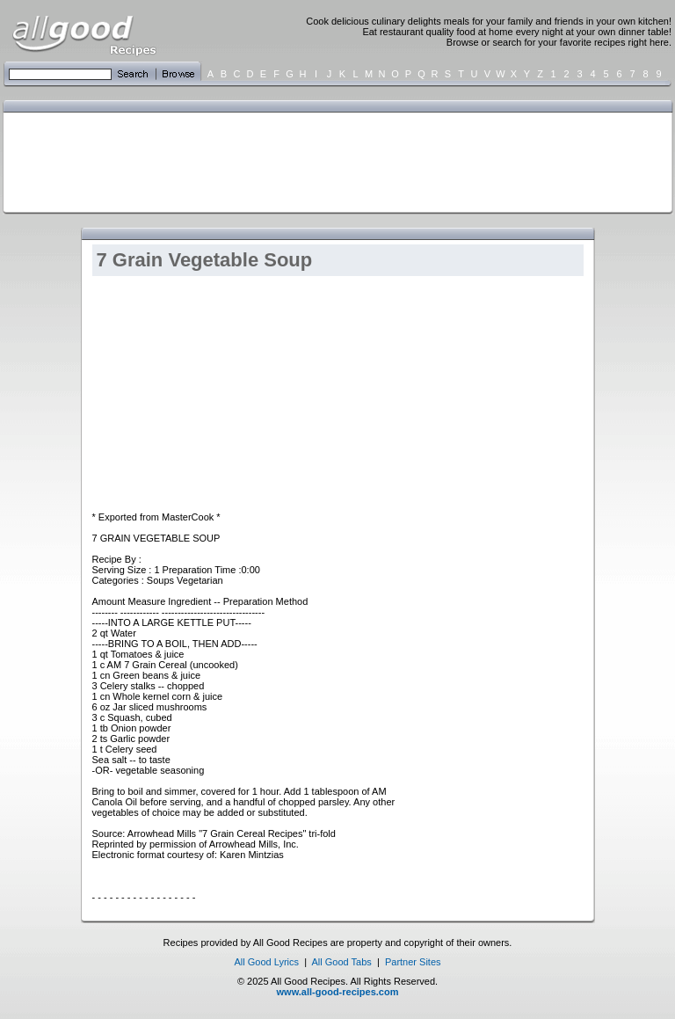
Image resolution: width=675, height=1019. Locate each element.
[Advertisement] (334, 160)
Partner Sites (413, 962)
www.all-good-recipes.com (338, 991)
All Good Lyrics (266, 962)
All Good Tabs (342, 962)
